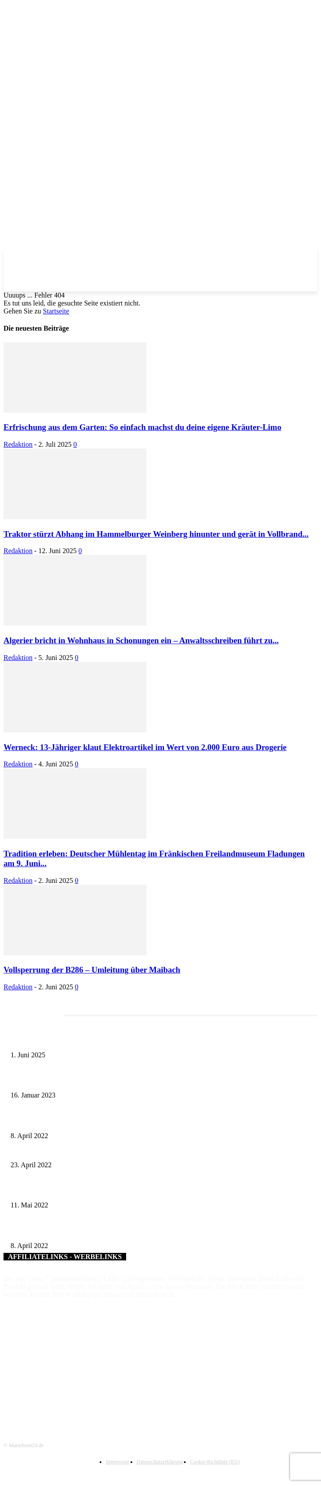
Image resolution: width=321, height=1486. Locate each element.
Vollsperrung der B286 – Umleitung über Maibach (92, 969)
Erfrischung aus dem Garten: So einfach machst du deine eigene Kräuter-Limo (142, 427)
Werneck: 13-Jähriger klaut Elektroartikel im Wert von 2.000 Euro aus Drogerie (145, 747)
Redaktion (18, 444)
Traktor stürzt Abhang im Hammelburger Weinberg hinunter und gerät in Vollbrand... (156, 534)
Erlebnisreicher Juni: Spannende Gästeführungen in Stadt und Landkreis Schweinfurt (116, 1040)
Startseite (56, 311)
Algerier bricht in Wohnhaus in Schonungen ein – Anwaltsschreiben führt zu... (141, 640)
